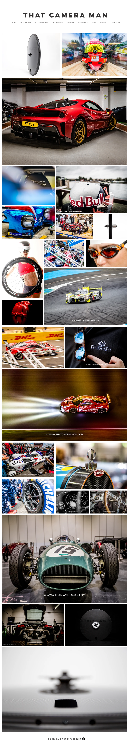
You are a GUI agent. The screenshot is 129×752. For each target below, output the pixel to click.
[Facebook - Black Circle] (83, 738)
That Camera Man (66, 15)
